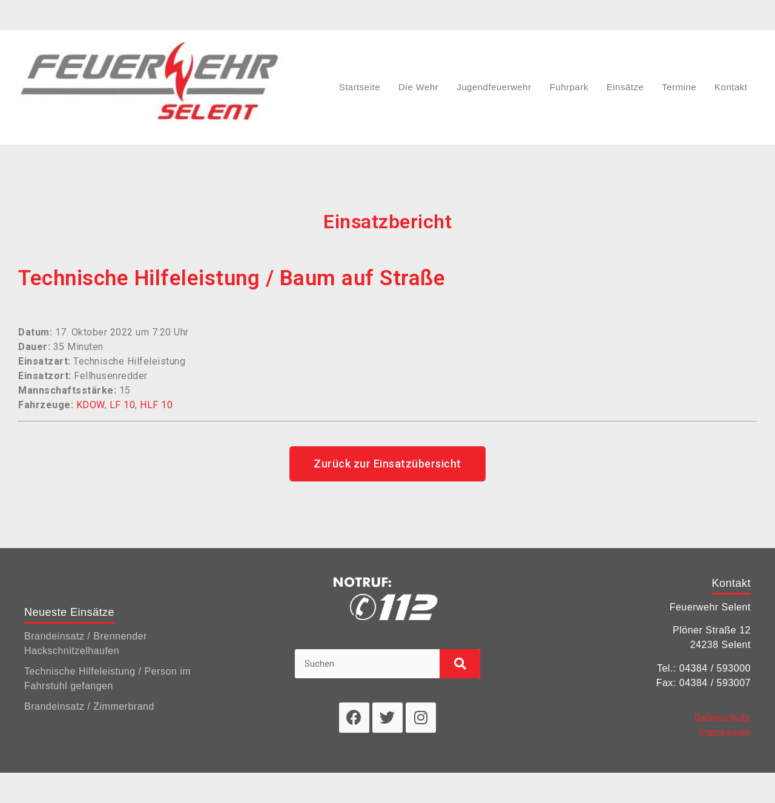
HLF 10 (156, 405)
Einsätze (625, 87)
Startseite (359, 87)
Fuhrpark (569, 87)
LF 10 (123, 405)
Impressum (725, 732)
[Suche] (460, 663)
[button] (387, 463)
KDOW (90, 405)
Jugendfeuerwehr (494, 87)
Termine (679, 87)
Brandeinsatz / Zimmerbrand (89, 706)
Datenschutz (722, 718)
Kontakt (730, 87)
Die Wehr (418, 87)
